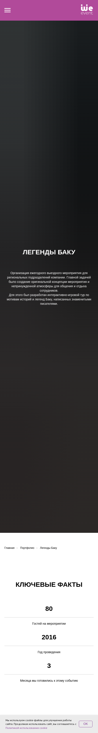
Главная (9, 547)
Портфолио (27, 547)
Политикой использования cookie (26, 727)
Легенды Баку (48, 547)
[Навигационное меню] (7, 10)
